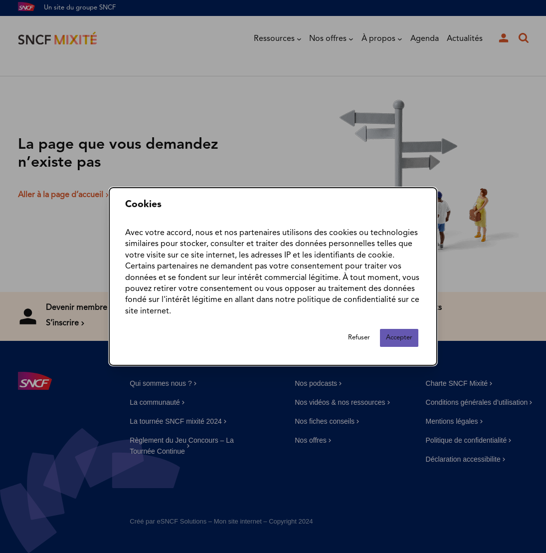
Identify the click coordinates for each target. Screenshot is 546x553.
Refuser (359, 337)
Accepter (399, 337)
